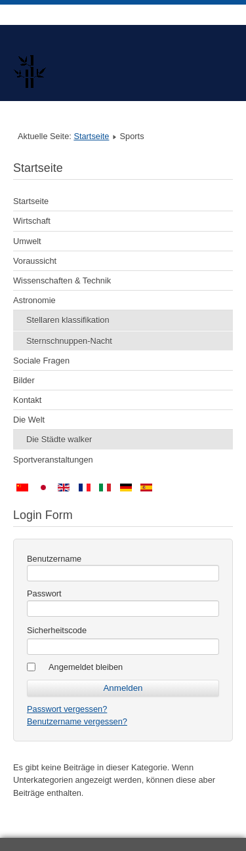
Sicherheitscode (57, 630)
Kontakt (27, 400)
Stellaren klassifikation (68, 320)
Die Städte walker (59, 439)
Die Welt (29, 420)
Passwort (44, 593)
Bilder (24, 380)
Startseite (91, 136)
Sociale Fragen (41, 360)
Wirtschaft (32, 221)
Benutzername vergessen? (77, 721)
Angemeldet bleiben (86, 667)
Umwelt (27, 241)
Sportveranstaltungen (53, 460)
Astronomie (34, 300)
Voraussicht (34, 261)
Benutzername (54, 559)
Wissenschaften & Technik (62, 280)
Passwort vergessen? (67, 709)
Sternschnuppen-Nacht (69, 341)
